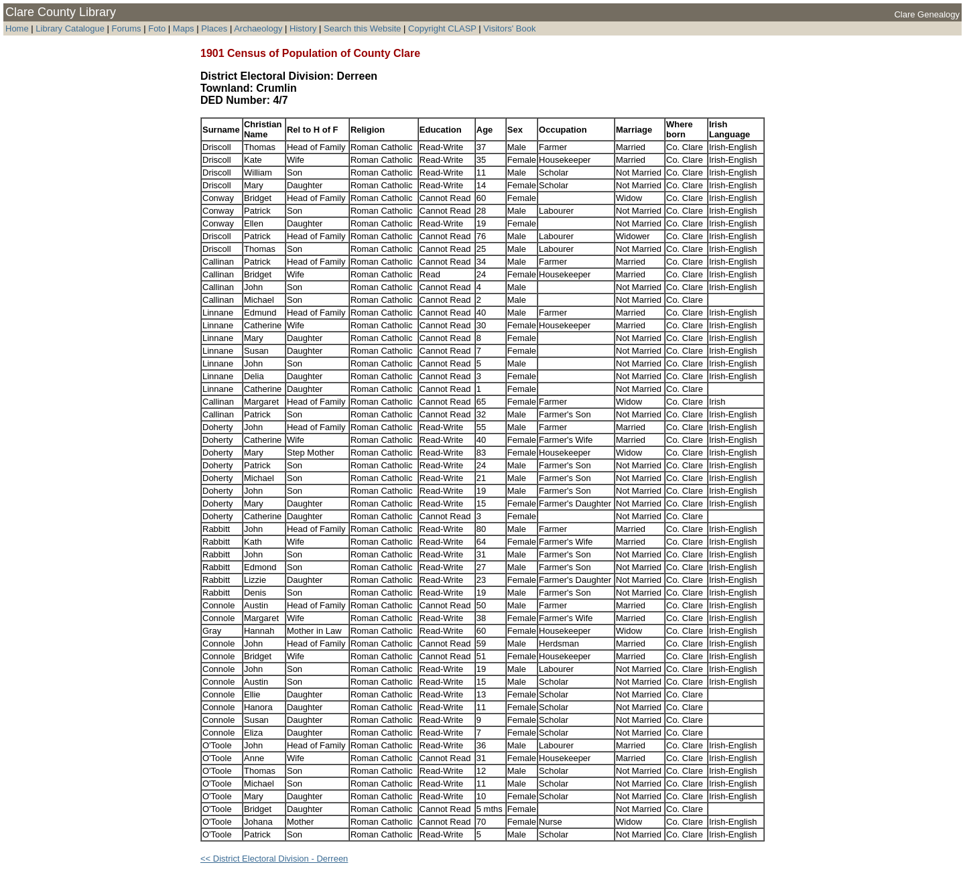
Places (214, 28)
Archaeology (258, 28)
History (303, 28)
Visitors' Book (509, 28)
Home (17, 28)
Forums (126, 28)
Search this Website (362, 28)
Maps (183, 28)
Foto (158, 28)
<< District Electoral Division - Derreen (274, 859)
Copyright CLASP (442, 28)
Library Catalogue (70, 28)
